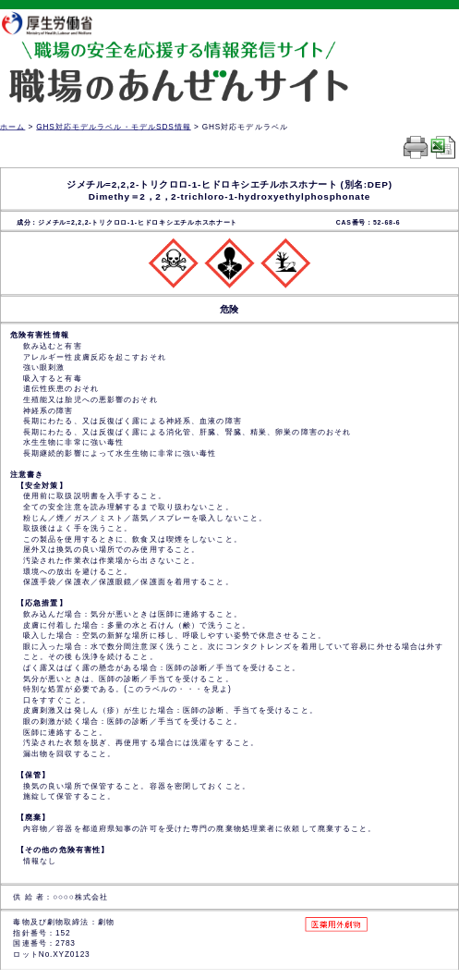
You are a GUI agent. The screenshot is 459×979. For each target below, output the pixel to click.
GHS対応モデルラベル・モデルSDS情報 (113, 126)
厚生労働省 (56, 22)
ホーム (12, 126)
